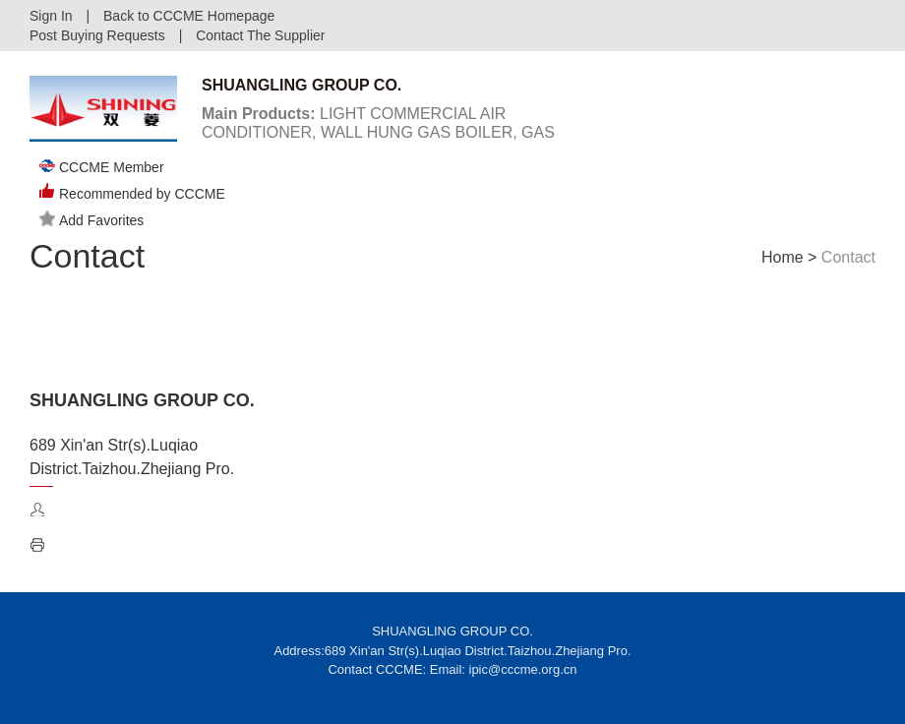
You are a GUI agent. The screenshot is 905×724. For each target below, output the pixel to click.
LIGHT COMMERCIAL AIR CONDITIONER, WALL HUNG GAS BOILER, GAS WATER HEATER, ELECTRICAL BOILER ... (378, 132)
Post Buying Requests (97, 35)
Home (782, 257)
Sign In (51, 16)
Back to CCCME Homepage (188, 16)
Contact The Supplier (260, 35)
